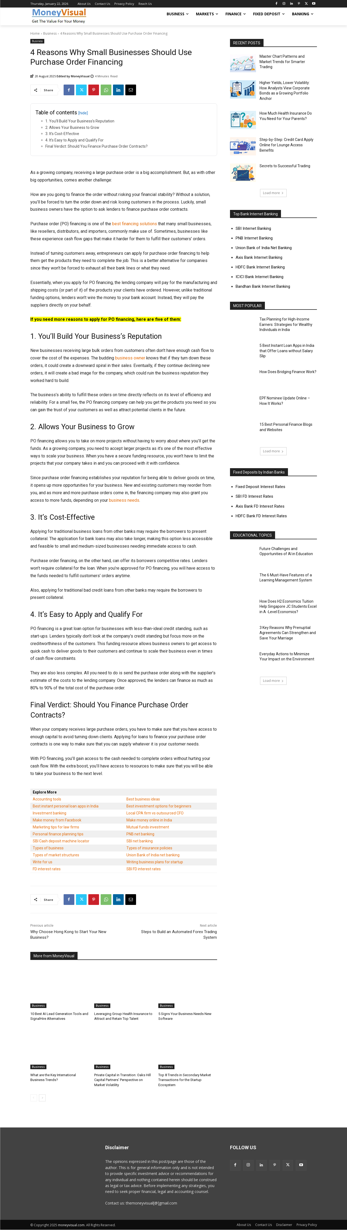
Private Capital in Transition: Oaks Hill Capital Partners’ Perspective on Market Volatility (122, 1080)
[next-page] (42, 1097)
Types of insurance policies (149, 848)
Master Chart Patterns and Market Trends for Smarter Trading (282, 61)
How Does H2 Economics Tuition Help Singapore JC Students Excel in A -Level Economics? (288, 606)
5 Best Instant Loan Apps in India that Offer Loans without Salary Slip (287, 350)
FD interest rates (47, 869)
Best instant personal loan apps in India (65, 806)
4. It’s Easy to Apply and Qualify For (74, 140)
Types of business (48, 848)
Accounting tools (47, 799)
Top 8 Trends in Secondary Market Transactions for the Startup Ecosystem (184, 1080)
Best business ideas (143, 799)
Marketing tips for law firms (56, 827)
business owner (130, 358)
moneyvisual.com (71, 1225)
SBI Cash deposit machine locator (61, 841)
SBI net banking (139, 841)
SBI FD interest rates (143, 869)
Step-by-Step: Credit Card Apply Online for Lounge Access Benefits (286, 144)
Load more (273, 193)
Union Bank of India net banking (153, 855)
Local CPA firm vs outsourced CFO (155, 813)
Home (35, 33)
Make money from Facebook (57, 820)
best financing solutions (134, 223)
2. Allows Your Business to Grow (72, 127)
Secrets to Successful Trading (285, 166)
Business (50, 33)
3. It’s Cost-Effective (62, 134)
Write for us (42, 862)
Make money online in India (149, 820)
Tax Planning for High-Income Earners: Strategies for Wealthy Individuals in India (286, 324)
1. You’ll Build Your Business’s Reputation (79, 121)
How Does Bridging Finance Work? (288, 372)
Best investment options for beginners (158, 806)
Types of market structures (56, 855)
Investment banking (49, 813)
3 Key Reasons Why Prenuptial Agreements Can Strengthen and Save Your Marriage (288, 632)
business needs (124, 500)
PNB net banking (140, 834)
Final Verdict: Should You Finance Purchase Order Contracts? (96, 146)
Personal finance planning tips (58, 834)
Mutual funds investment (147, 827)
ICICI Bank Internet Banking (259, 276)
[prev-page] (33, 1097)
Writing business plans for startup (154, 862)
